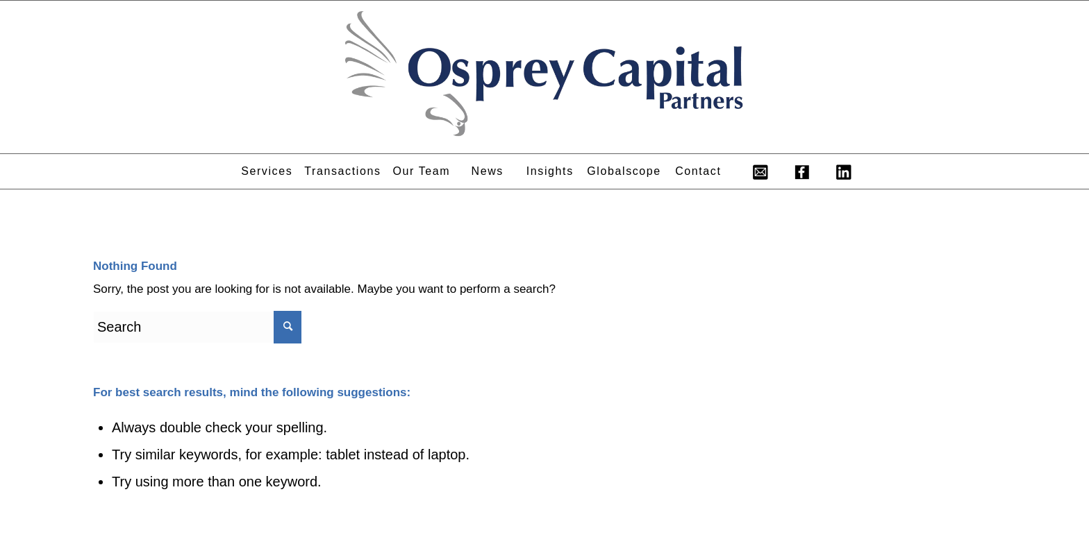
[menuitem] (266, 171)
